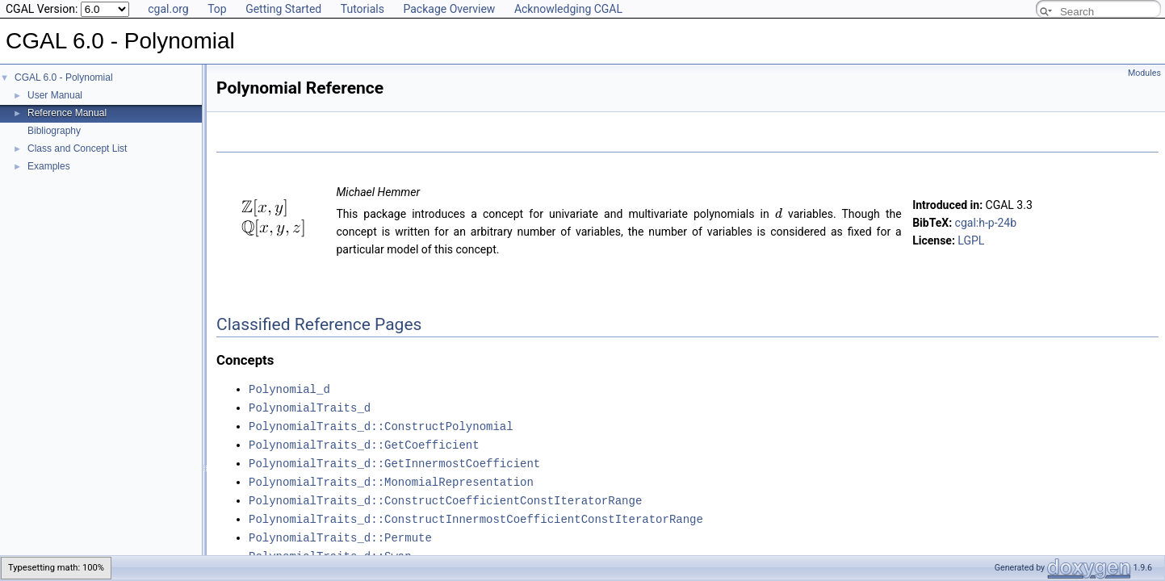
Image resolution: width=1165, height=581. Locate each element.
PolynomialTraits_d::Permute (340, 530)
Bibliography (54, 130)
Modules (1144, 73)
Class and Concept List (77, 148)
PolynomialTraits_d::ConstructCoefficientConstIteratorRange (445, 495)
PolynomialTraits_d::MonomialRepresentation (391, 477)
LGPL (971, 240)
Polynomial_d (289, 388)
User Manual (54, 95)
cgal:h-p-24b (986, 222)
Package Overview (449, 8)
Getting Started (283, 8)
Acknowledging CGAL (568, 8)
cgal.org (168, 8)
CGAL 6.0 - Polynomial (64, 77)
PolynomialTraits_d (310, 406)
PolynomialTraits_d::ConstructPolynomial (381, 424)
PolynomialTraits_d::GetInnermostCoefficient (394, 459)
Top (217, 8)
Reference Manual (67, 113)
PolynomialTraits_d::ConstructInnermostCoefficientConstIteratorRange (476, 512)
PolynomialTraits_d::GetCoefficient (364, 441)
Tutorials (362, 8)
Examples (48, 166)
